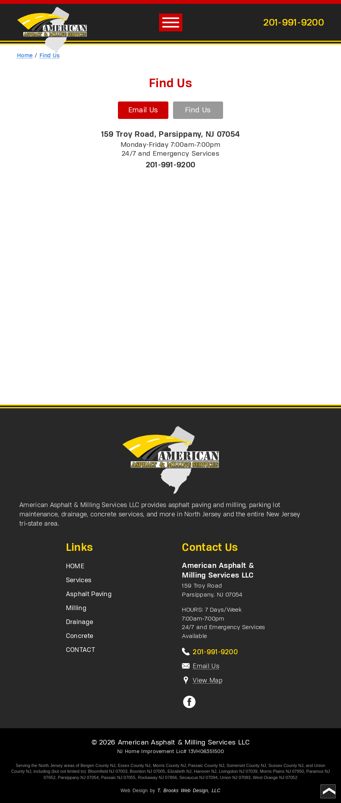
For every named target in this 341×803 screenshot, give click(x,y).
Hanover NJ (205, 771)
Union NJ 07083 (235, 777)
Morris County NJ (169, 765)
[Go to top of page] (328, 791)
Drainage (79, 622)
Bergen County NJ (97, 765)
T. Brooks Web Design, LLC (188, 790)
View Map (207, 680)
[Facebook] (189, 706)
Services (79, 581)
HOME (75, 567)
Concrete (79, 636)
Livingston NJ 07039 (238, 771)
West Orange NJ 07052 (275, 777)
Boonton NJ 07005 (147, 771)
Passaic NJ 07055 (118, 777)
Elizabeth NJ (180, 771)
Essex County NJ (134, 765)
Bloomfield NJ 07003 (108, 771)
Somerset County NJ (246, 765)
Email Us (143, 110)
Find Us (198, 110)
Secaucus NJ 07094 (198, 777)
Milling (76, 608)
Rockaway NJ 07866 (157, 777)
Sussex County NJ (285, 765)
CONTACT (80, 650)
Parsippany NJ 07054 (78, 777)
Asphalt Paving (89, 595)
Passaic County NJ (206, 765)
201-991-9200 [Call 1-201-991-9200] (293, 21)
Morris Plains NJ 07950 (282, 771)
